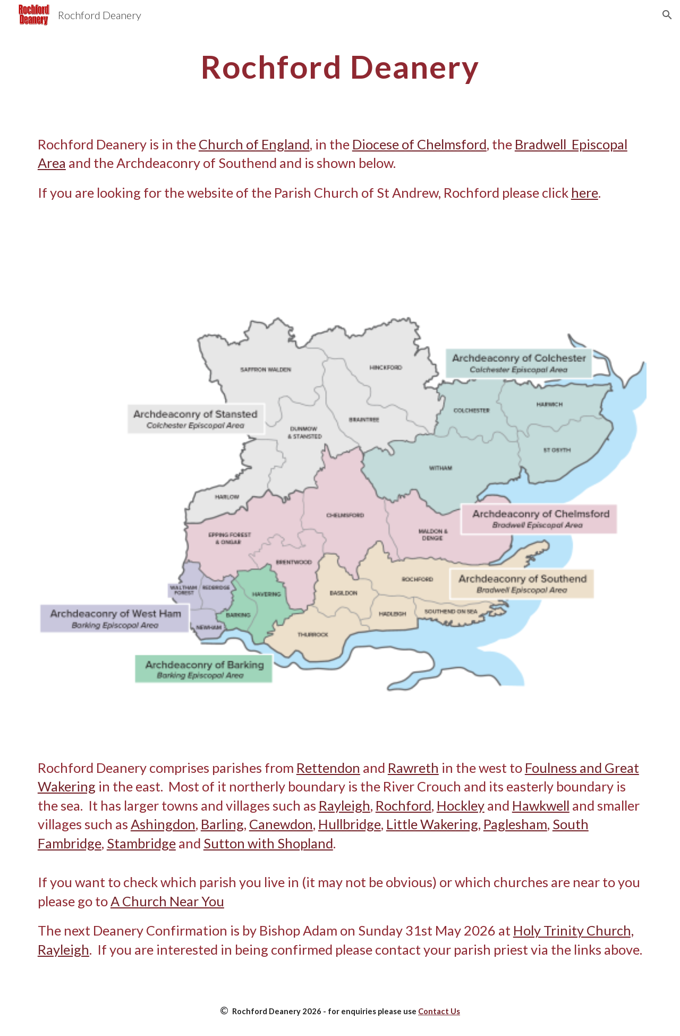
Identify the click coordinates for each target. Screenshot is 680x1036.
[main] (340, 66)
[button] (667, 15)
